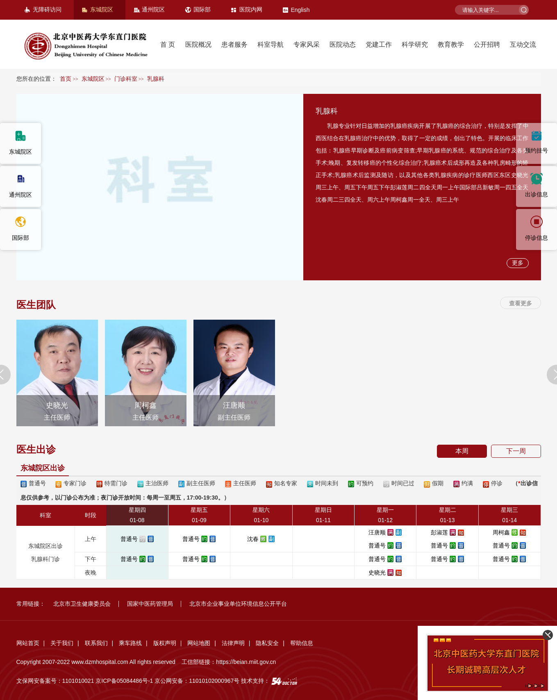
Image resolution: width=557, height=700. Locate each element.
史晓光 (377, 572)
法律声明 (233, 643)
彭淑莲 (439, 532)
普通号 (129, 539)
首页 (65, 79)
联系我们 (96, 643)
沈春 (253, 539)
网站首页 (27, 643)
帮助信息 (301, 643)
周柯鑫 (501, 532)
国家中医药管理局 (150, 603)
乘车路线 (130, 643)
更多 (517, 262)
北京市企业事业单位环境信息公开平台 (238, 603)
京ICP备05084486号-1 (124, 680)
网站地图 (198, 643)
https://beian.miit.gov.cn (246, 662)
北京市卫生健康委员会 (82, 603)
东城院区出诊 (42, 468)
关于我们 (61, 643)
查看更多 (520, 303)
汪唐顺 (377, 532)
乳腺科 (327, 111)
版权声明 (164, 643)
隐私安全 (267, 643)
